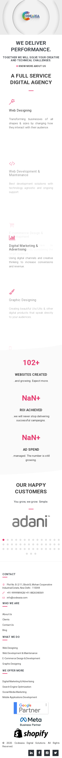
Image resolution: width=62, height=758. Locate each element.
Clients (5, 619)
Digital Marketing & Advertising (23, 260)
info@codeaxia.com (16, 597)
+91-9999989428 (15, 592)
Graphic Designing (11, 663)
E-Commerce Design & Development (21, 658)
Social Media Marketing (14, 692)
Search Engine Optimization (16, 686)
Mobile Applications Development (19, 697)
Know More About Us (31, 66)
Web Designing (20, 111)
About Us (7, 614)
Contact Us (8, 625)
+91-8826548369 (35, 592)
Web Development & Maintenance (19, 653)
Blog (4, 630)
